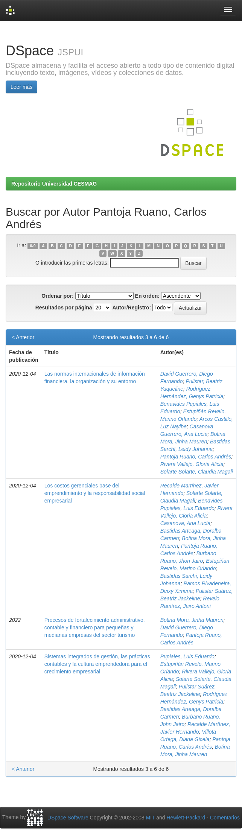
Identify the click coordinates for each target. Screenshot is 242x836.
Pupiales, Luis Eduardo (187, 656)
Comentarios (225, 818)
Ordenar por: (57, 296)
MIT (150, 818)
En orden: (147, 296)
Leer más (21, 87)
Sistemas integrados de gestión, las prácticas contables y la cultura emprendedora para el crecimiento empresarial (97, 664)
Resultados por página (63, 308)
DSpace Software (67, 818)
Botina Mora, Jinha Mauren (192, 620)
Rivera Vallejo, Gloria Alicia (192, 464)
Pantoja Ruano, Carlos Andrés (195, 457)
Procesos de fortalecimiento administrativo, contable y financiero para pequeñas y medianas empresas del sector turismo (94, 627)
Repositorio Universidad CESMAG (54, 184)
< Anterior (23, 337)
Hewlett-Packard (185, 818)
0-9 (32, 246)
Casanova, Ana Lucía (185, 523)
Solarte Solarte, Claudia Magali (196, 472)
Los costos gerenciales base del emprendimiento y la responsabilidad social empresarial (94, 493)
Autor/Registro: (131, 308)
